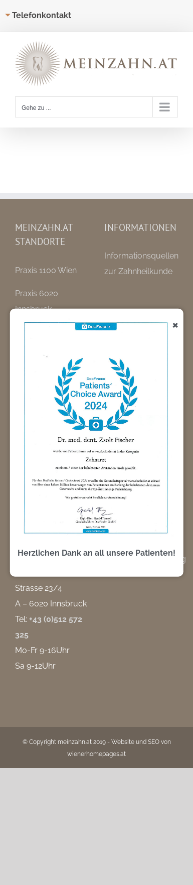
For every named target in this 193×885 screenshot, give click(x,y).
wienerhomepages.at (96, 753)
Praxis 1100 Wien (46, 270)
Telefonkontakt (41, 15)
